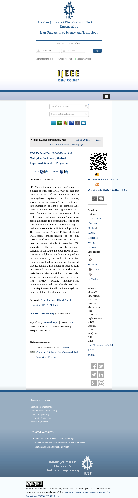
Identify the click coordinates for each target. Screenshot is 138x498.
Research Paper (51, 322)
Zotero (95, 269)
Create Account (65, 59)
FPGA (45, 305)
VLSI (71, 322)
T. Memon (54, 171)
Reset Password (84, 59)
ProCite (91, 232)
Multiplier (55, 305)
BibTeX (91, 218)
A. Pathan (34, 171)
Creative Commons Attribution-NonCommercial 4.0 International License (57, 352)
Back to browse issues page (69, 144)
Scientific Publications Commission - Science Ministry (60, 442)
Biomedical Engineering (42, 406)
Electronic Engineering (41, 418)
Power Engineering (39, 421)
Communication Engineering (44, 410)
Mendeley (93, 264)
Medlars (92, 228)
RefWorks (93, 247)
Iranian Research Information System (52, 447)
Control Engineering (40, 414)
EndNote (93, 223)
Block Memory (48, 300)
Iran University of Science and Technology (54, 438)
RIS (99, 218)
